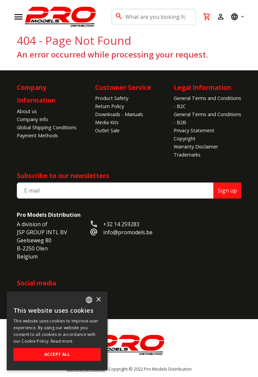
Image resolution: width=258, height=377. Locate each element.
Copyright (185, 138)
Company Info (32, 119)
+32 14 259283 (121, 224)
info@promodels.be (128, 232)
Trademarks (187, 154)
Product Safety (111, 98)
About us (27, 111)
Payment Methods (37, 135)
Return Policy (109, 106)
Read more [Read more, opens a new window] (62, 341)
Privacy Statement (194, 130)
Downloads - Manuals (119, 114)
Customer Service (123, 87)
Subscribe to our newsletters (63, 175)
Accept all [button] (57, 354)
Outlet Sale (107, 130)
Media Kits (107, 122)
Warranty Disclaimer (196, 146)
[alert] (57, 331)
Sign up (227, 190)
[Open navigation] (18, 17)
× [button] (98, 299)
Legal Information (202, 87)
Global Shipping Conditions (47, 127)
